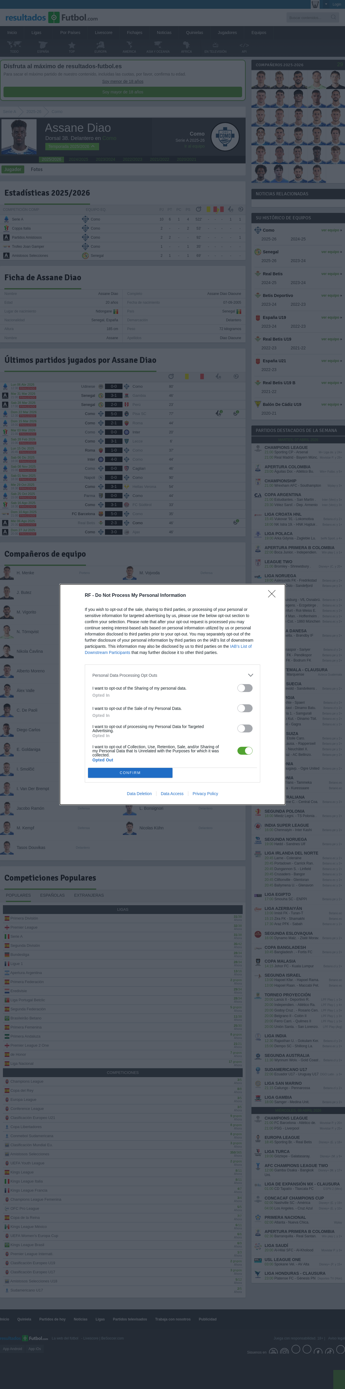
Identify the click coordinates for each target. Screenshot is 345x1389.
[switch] (245, 688)
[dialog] (172, 694)
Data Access (172, 793)
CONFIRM (130, 773)
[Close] (273, 595)
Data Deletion (139, 793)
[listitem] (172, 675)
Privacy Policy (205, 793)
